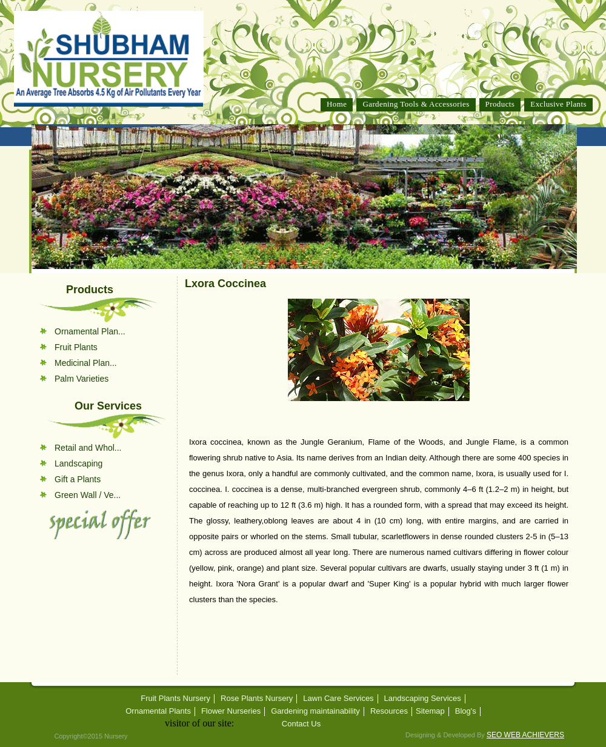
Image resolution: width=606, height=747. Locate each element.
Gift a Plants (78, 479)
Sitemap (430, 711)
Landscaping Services (422, 698)
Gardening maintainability (315, 711)
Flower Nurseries (231, 711)
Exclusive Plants (558, 103)
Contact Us (301, 724)
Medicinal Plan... (86, 363)
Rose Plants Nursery (257, 698)
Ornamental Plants (158, 711)
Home (337, 103)
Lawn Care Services (338, 698)
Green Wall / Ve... (88, 495)
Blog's (465, 711)
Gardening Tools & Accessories (415, 103)
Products (500, 103)
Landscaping (78, 463)
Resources (389, 711)
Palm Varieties (81, 378)
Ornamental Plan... (90, 331)
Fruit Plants (76, 347)
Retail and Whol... (88, 448)
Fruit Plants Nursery (175, 698)
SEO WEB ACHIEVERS (525, 735)
